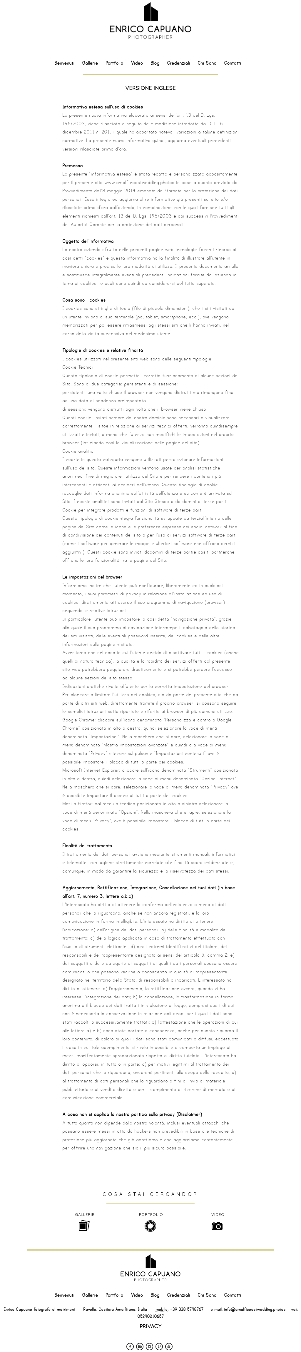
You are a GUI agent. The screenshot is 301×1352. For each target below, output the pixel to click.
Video (137, 63)
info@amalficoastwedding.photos (254, 1309)
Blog (154, 63)
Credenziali (178, 63)
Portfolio (114, 63)
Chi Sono (207, 63)
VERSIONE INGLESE (150, 88)
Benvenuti (64, 63)
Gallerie (90, 63)
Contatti (232, 63)
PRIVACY (150, 1326)
